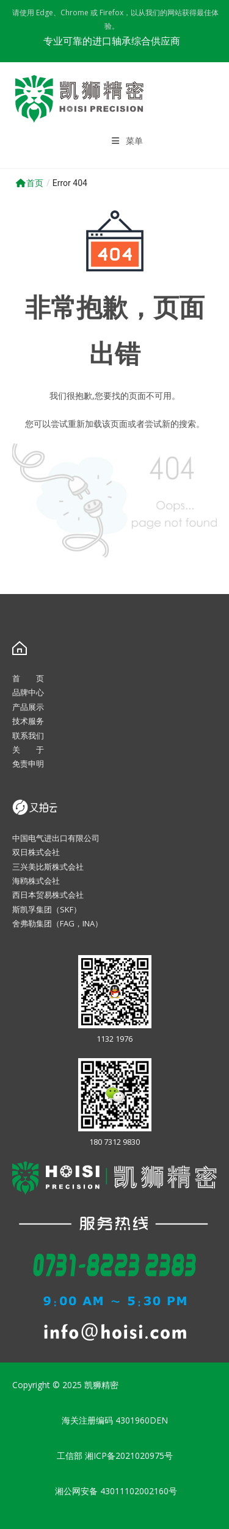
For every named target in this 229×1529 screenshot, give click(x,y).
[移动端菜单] (128, 140)
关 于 (28, 749)
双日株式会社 (36, 852)
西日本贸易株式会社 (48, 894)
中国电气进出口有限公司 (56, 838)
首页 (29, 183)
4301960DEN (141, 1420)
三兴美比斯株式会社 (48, 866)
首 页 (28, 678)
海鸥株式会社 (36, 880)
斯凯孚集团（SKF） (46, 909)
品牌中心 (28, 692)
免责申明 (28, 763)
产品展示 (28, 706)
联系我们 (28, 735)
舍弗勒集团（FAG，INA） (57, 923)
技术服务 (28, 720)
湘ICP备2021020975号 (129, 1455)
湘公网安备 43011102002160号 (115, 1491)
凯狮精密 (101, 1385)
